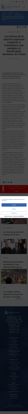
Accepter (14, 205)
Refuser (14, 209)
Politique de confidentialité (18, 216)
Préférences (14, 213)
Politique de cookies (8, 216)
